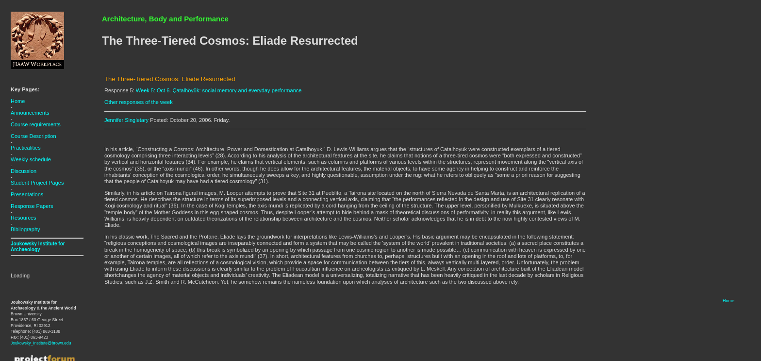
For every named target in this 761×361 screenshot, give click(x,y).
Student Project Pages (37, 183)
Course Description (33, 136)
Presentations (27, 194)
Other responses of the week (138, 102)
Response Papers (32, 206)
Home (18, 101)
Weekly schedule (31, 159)
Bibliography (25, 229)
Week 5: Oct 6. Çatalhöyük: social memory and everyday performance (219, 90)
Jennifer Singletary (126, 120)
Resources (23, 218)
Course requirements (36, 124)
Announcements (30, 113)
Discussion (23, 171)
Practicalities (26, 148)
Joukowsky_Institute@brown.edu (41, 343)
